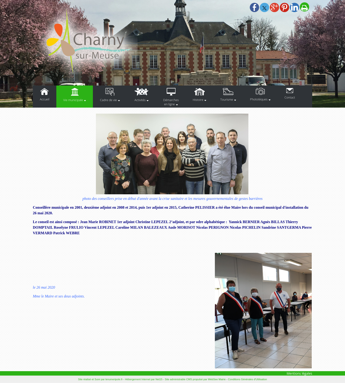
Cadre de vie (108, 100)
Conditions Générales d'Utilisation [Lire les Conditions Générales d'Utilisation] (247, 379)
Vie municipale (73, 100)
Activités (140, 100)
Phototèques (258, 99)
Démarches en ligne (171, 102)
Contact (289, 97)
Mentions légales (299, 373)
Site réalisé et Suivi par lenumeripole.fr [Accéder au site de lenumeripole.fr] (100, 379)
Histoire (198, 100)
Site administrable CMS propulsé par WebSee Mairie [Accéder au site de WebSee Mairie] (195, 379)
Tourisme (226, 99)
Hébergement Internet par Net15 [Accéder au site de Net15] (143, 379)
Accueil (44, 99)
